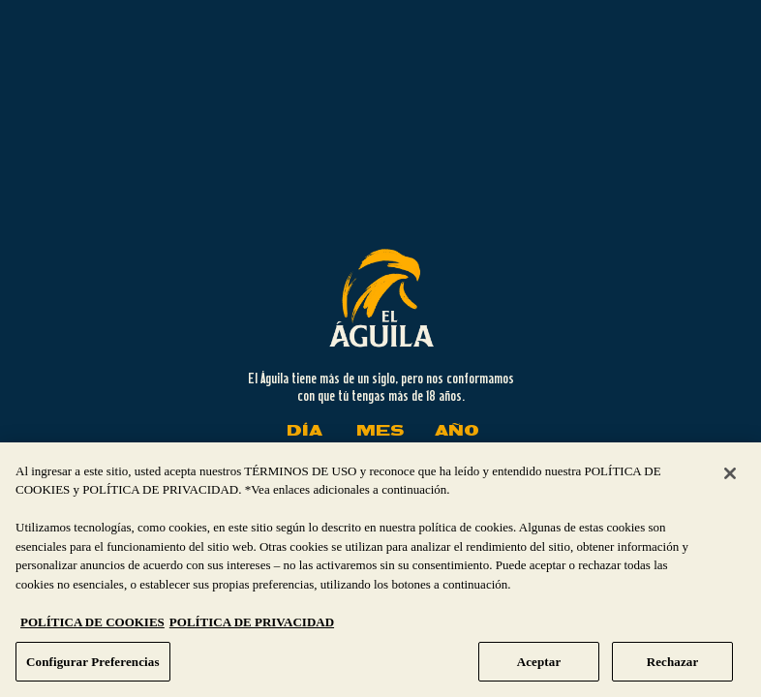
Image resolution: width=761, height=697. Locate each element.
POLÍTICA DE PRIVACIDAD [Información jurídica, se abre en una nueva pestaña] (251, 628)
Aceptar (539, 668)
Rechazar (673, 668)
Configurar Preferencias (93, 668)
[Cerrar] (730, 480)
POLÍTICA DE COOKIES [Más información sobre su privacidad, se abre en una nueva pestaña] (92, 628)
